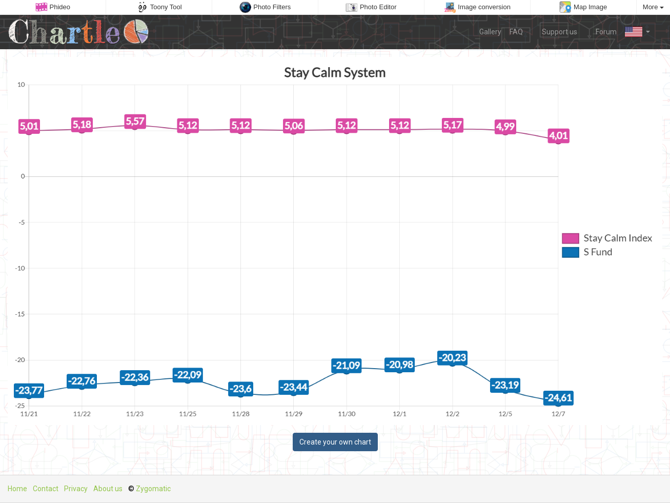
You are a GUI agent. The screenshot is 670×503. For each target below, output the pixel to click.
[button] (637, 32)
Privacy (76, 489)
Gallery (490, 32)
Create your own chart (335, 442)
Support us (554, 31)
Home (17, 489)
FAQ (516, 32)
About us (108, 489)
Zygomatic (153, 489)
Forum (601, 31)
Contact (45, 489)
